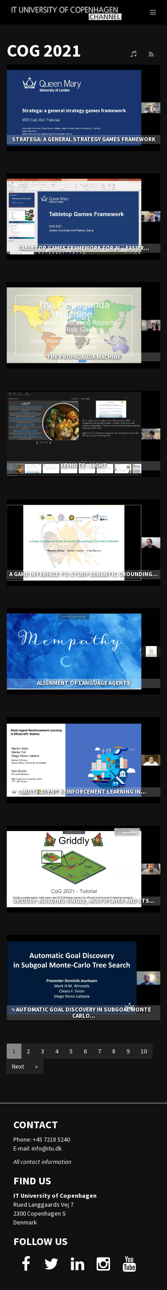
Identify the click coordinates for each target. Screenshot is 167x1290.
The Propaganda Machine (84, 356)
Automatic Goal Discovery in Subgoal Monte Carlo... (83, 1013)
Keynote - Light (83, 465)
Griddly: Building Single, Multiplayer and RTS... (83, 901)
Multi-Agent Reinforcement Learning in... (83, 791)
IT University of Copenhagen (55, 1196)
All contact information (42, 1162)
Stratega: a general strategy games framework (83, 139)
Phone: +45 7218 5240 (41, 1139)
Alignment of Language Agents (83, 683)
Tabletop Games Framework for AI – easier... (83, 248)
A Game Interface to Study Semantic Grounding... (83, 574)
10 (144, 1051)
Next (18, 1066)
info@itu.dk (47, 1148)
